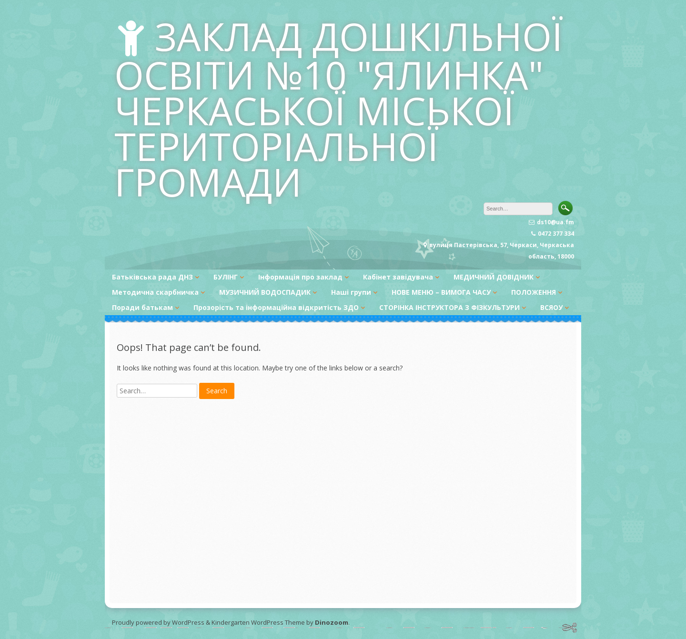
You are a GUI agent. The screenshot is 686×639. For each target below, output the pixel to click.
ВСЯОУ (551, 307)
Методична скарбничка (155, 292)
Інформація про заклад (300, 276)
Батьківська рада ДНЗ (152, 276)
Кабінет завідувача (398, 276)
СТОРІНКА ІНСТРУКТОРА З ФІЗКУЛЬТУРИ (449, 307)
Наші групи (351, 292)
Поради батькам (142, 307)
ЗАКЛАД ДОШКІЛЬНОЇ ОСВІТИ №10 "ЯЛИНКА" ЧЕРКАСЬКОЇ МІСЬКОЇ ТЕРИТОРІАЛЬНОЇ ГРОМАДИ (338, 109)
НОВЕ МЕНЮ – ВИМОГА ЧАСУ (441, 292)
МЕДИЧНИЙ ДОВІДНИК (494, 276)
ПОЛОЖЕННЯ (533, 292)
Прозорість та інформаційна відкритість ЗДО (276, 307)
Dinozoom (331, 622)
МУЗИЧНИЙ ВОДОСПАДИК (265, 292)
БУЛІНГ (225, 276)
